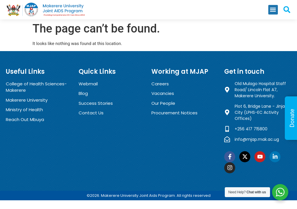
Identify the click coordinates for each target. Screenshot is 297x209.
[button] (273, 10)
